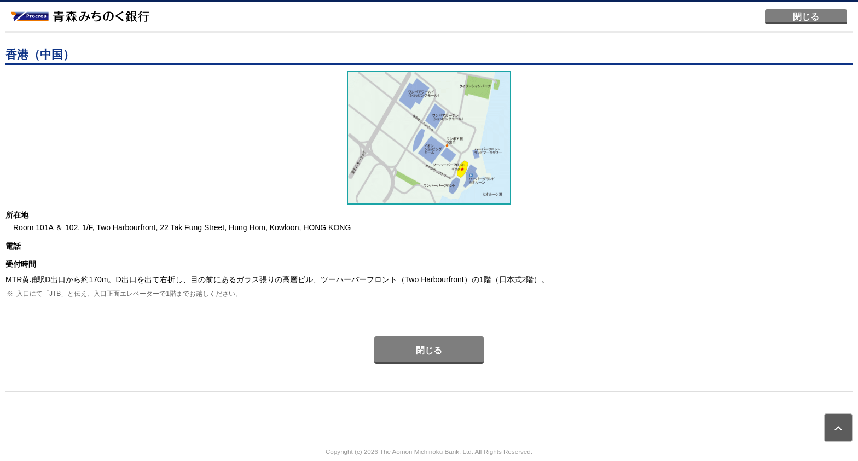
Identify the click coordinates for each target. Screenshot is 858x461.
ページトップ (838, 427)
